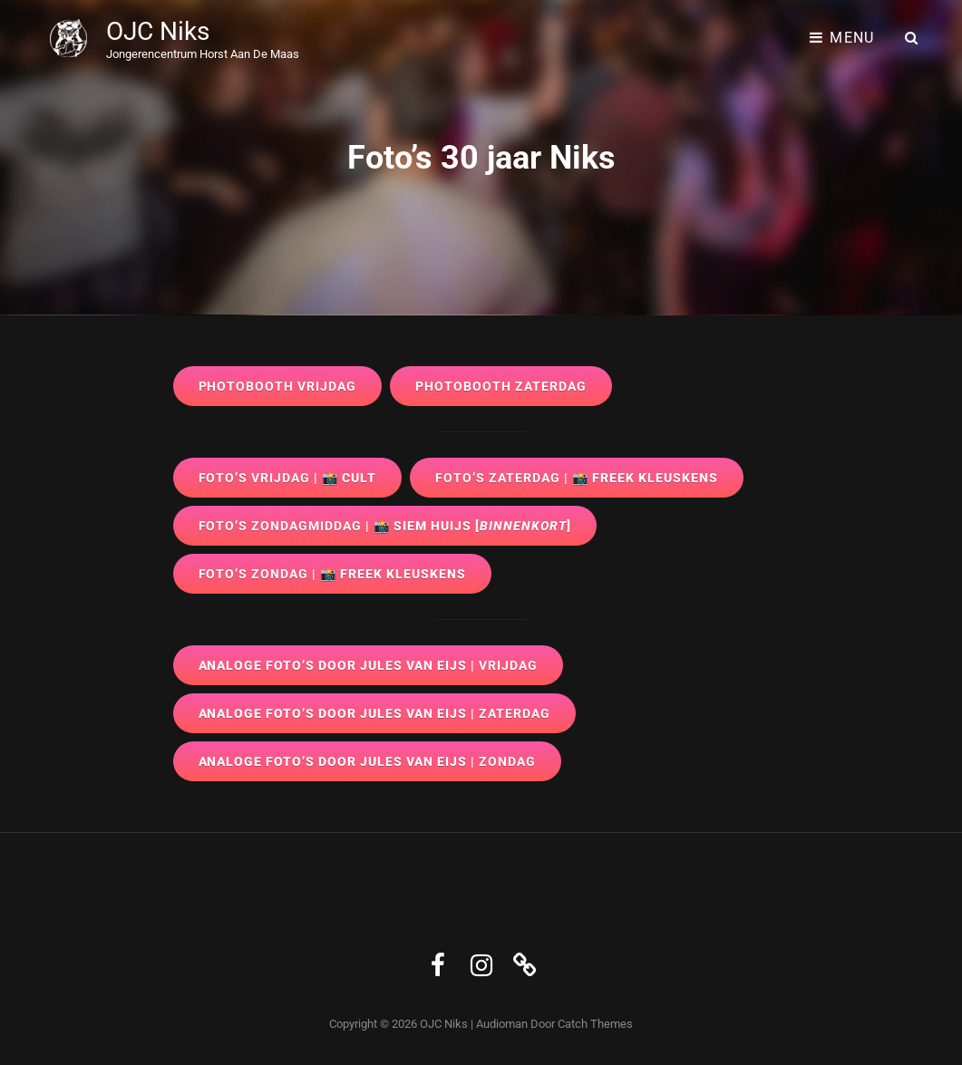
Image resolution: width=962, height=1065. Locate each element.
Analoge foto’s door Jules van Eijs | (369, 665)
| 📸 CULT (288, 477)
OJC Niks (157, 31)
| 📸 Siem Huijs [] (385, 525)
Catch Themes (595, 1024)
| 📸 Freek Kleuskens (576, 477)
